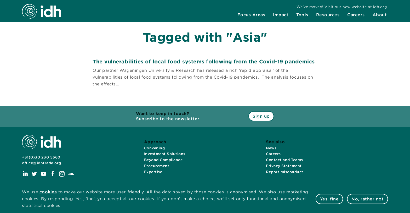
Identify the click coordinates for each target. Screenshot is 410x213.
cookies (48, 191)
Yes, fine (329, 198)
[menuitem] (251, 15)
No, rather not (367, 198)
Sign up (261, 116)
